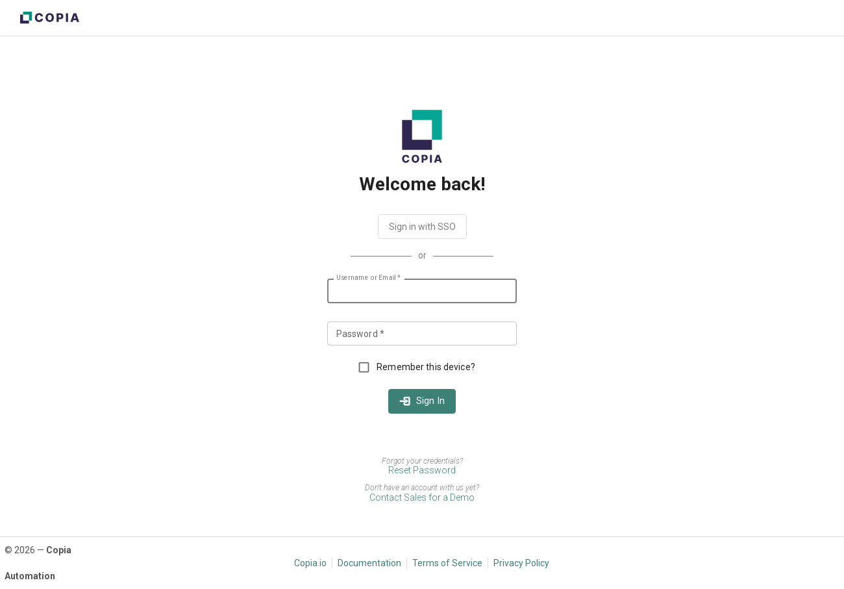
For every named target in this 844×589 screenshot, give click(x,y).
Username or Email (368, 278)
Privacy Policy (521, 563)
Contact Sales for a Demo (422, 497)
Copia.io (310, 563)
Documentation (369, 563)
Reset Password (422, 470)
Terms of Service (447, 563)
